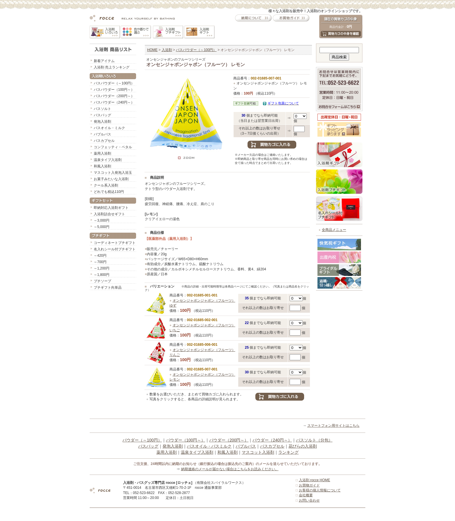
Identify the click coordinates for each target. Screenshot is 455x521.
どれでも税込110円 (109, 192)
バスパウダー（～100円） (114, 83)
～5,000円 (101, 227)
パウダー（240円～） (272, 440)
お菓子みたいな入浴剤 (111, 179)
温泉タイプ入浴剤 (108, 160)
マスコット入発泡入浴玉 (113, 173)
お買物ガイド (309, 485)
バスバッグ (102, 115)
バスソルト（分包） (314, 440)
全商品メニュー (334, 230)
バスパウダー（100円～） (114, 90)
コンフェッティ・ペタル (113, 147)
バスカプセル (104, 141)
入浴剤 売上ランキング (111, 67)
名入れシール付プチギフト (115, 249)
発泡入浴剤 (102, 122)
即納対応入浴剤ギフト (111, 208)
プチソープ (102, 281)
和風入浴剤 (102, 166)
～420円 (100, 256)
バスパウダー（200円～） (114, 96)
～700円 (100, 262)
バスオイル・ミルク (109, 128)
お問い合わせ (309, 500)
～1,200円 (101, 268)
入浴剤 (167, 50)
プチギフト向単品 (108, 287)
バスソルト (102, 109)
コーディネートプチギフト (115, 243)
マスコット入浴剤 (258, 452)
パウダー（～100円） (142, 440)
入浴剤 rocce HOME (314, 480)
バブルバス (102, 134)
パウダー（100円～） (185, 440)
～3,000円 (101, 220)
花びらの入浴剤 (302, 446)
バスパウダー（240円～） (114, 102)
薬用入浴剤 (102, 153)
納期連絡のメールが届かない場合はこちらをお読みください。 (230, 469)
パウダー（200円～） (228, 440)
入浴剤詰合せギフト (109, 214)
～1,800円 (101, 275)
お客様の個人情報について (320, 490)
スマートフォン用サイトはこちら (333, 426)
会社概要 (306, 495)
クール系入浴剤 (106, 185)
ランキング (288, 452)
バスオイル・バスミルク (209, 446)
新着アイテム (104, 61)
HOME (152, 50)
